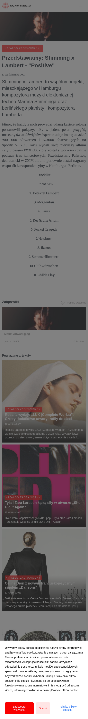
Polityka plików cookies (68, 708)
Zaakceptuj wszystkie (19, 708)
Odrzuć (43, 708)
